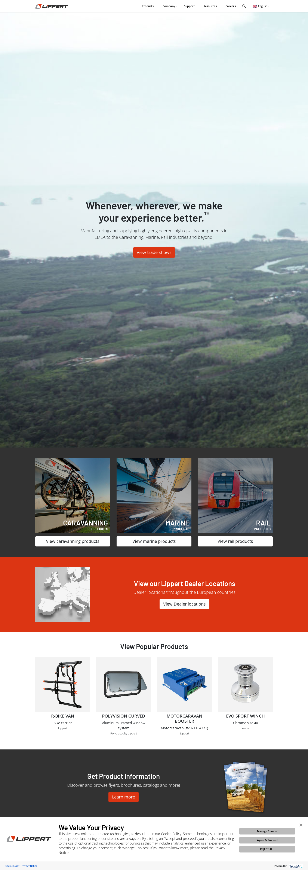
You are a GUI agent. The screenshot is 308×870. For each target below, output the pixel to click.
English (259, 6)
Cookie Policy (12, 865)
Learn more (123, 797)
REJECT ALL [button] (267, 849)
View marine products (154, 541)
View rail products (235, 541)
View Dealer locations (184, 604)
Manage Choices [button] (267, 831)
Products (148, 6)
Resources (210, 6)
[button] (301, 825)
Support (189, 6)
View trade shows (154, 252)
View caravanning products (72, 541)
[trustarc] (295, 865)
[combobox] (261, 6)
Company (169, 6)
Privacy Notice (29, 865)
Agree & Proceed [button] (267, 840)
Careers (230, 6)
